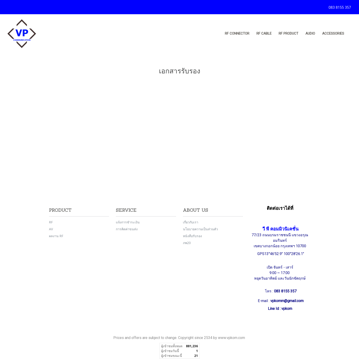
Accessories (333, 33)
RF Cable (264, 33)
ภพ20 (187, 243)
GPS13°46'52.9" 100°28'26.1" (281, 254)
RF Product (288, 33)
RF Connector (237, 33)
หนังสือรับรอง (192, 236)
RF (51, 222)
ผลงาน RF (56, 236)
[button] (352, 34)
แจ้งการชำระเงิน (128, 222)
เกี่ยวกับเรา (190, 222)
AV (51, 229)
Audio (310, 33)
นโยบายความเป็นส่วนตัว (200, 229)
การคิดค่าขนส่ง (127, 229)
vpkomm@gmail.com (287, 301)
